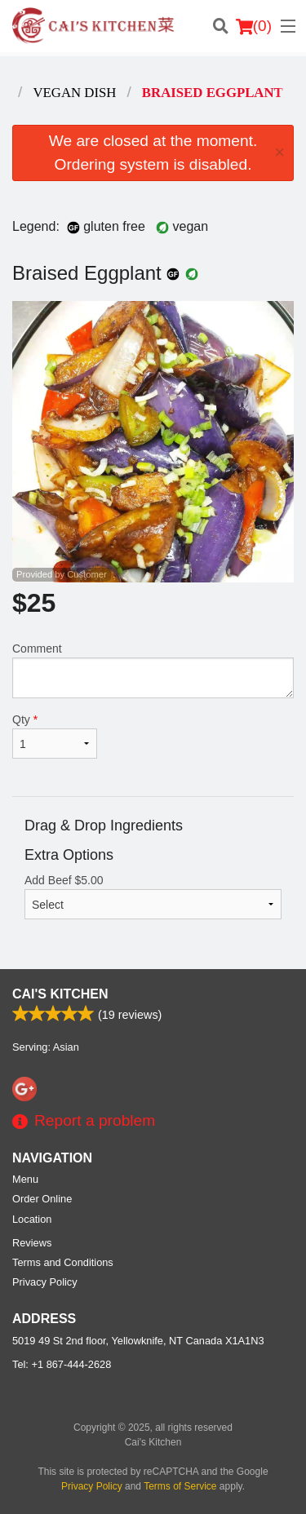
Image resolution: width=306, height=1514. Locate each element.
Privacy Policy (45, 1282)
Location (31, 1219)
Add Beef (153, 896)
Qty (54, 736)
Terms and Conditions (62, 1262)
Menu (25, 1179)
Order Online (42, 1199)
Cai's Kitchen (60, 994)
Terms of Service (180, 1486)
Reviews (31, 1243)
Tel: (61, 1364)
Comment (153, 670)
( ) (254, 26)
